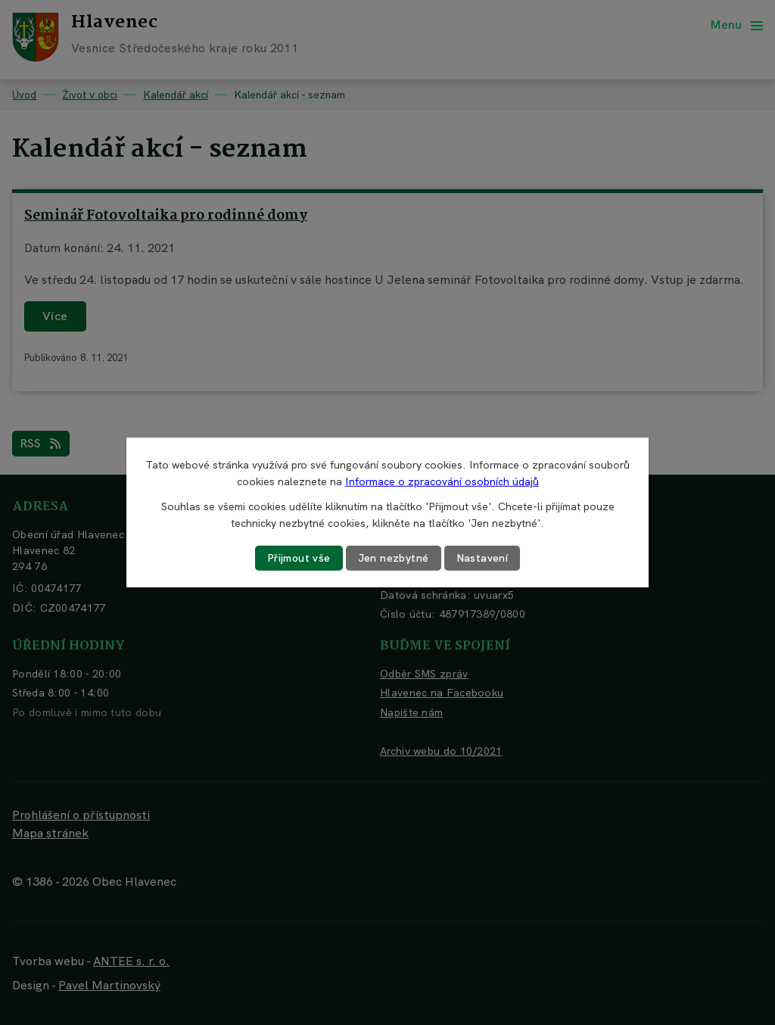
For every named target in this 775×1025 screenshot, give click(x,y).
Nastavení (482, 558)
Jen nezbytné (393, 558)
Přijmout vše (299, 558)
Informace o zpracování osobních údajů (442, 481)
